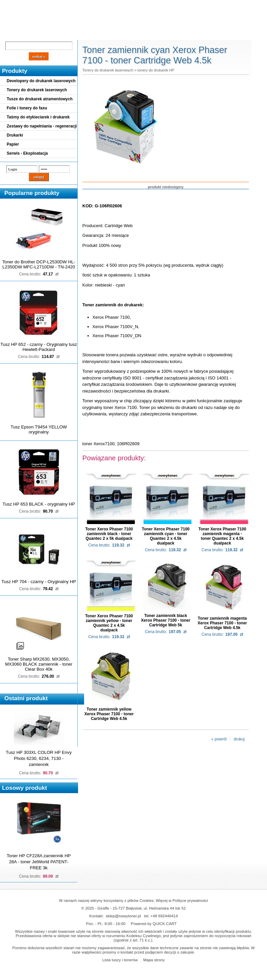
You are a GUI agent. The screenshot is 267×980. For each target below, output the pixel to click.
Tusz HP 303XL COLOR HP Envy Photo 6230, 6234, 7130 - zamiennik (38, 758)
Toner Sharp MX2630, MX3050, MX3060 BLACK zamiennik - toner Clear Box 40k (38, 664)
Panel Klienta (81, 34)
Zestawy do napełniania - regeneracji (42, 126)
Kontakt (114, 34)
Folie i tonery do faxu (27, 108)
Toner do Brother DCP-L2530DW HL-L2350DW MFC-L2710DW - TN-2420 (38, 264)
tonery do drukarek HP (155, 70)
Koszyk (182, 4)
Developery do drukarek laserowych (41, 81)
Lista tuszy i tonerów (120, 960)
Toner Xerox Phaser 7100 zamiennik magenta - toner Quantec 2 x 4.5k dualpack (222, 536)
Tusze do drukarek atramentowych (40, 99)
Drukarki (15, 135)
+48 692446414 (164, 916)
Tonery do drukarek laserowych (37, 90)
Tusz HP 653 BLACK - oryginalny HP (38, 504)
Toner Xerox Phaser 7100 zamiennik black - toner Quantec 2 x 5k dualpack (109, 534)
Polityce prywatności (190, 900)
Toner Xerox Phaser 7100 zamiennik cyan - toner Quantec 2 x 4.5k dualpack (166, 536)
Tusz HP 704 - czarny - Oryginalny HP (38, 581)
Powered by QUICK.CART (154, 923)
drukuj (239, 739)
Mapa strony (153, 960)
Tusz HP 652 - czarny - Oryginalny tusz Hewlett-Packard (38, 347)
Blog (10, 34)
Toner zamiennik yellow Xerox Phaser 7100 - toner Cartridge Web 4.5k (109, 714)
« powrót (218, 739)
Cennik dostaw (40, 34)
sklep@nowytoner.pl (123, 916)
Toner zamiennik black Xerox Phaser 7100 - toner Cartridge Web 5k (165, 620)
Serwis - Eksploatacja (27, 153)
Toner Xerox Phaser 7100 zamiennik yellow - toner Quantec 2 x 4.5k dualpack (109, 623)
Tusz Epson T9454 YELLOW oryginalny (38, 429)
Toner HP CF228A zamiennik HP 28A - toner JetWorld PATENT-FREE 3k (39, 861)
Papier (13, 144)
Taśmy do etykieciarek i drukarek (38, 117)
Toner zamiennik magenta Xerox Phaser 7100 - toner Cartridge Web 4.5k (222, 623)
